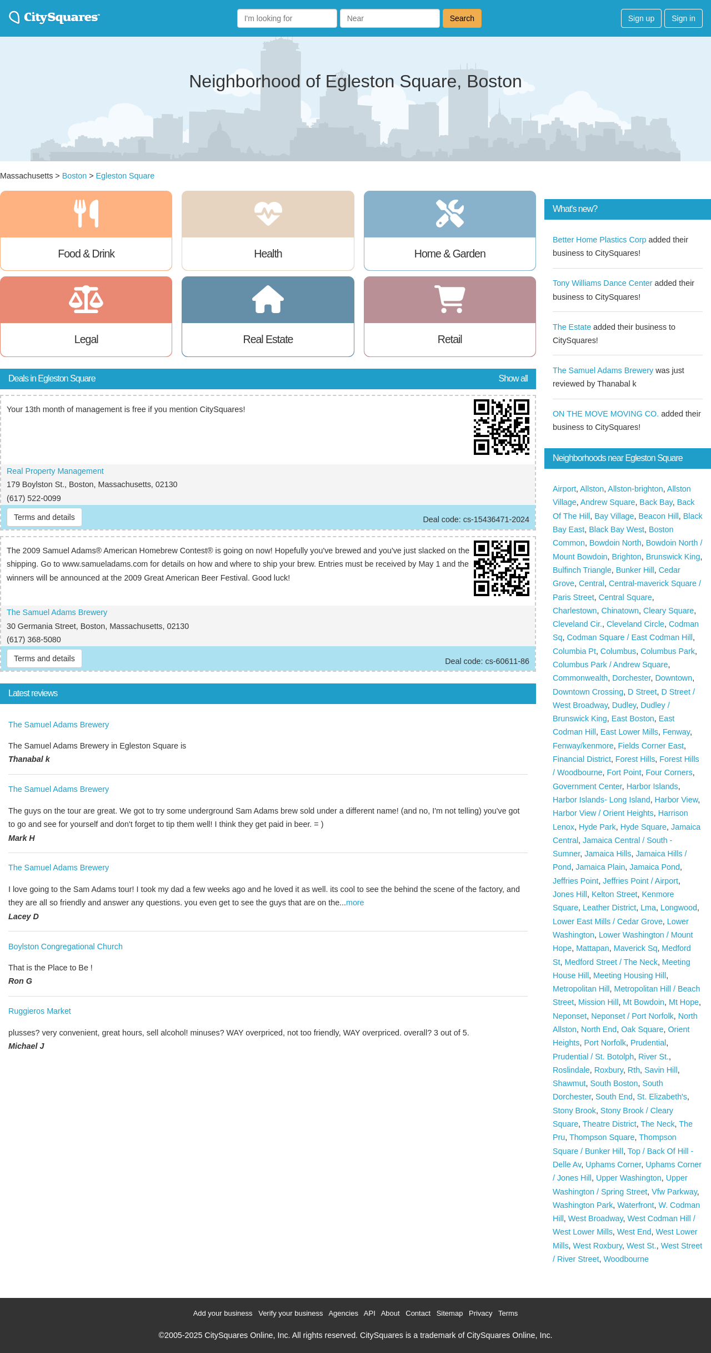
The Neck (657, 1123)
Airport (564, 488)
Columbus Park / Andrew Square (610, 664)
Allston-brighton (635, 488)
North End (599, 1029)
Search (462, 18)
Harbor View (676, 799)
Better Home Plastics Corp (599, 239)
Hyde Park (597, 826)
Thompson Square (602, 1137)
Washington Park (583, 1205)
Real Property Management (55, 471)
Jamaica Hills (607, 853)
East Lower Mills (629, 731)
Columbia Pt (574, 651)
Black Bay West (616, 529)
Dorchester (631, 677)
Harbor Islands (652, 786)
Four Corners (668, 772)
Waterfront (635, 1205)
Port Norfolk (604, 1042)
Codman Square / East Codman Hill (629, 637)
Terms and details (44, 517)
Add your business (223, 1313)
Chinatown (620, 610)
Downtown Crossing (588, 691)
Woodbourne (626, 1259)
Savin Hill (661, 1069)
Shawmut (569, 1083)
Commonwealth (580, 677)
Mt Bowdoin (643, 1002)
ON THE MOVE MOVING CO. (606, 413)
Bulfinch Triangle (582, 570)
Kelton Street (615, 894)
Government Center (587, 786)
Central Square (625, 597)
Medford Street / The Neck (610, 962)
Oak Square (642, 1029)
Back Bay (655, 502)
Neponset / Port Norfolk (632, 1016)
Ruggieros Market (39, 1011)
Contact (417, 1313)
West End (634, 1231)
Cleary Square (668, 610)
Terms (508, 1313)
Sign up (641, 18)
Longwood (678, 907)
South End (614, 1096)
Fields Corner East (651, 745)
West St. (642, 1245)
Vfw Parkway (674, 1191)
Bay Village (614, 516)
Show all (513, 378)
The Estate (572, 327)
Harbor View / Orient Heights (603, 813)
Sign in (683, 18)
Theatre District (610, 1123)
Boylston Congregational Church (65, 946)
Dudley (624, 705)
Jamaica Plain (600, 867)
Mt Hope (684, 1002)
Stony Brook (574, 1110)
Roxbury (608, 1069)
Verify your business (290, 1313)
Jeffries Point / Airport (640, 880)
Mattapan (592, 948)
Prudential (648, 1042)
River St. (653, 1056)
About (390, 1313)
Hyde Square (643, 826)
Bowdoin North (615, 542)
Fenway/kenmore (583, 745)
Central (591, 583)
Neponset (570, 1016)
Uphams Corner (613, 1164)
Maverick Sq (636, 948)
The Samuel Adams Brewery (57, 612)
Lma (648, 907)
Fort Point (624, 772)
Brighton (627, 556)
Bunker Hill (635, 570)
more (355, 902)
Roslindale (571, 1069)
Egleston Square (125, 175)
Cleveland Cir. (577, 623)
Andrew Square (607, 502)
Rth (634, 1069)
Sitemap (450, 1313)
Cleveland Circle (635, 623)
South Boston (614, 1083)
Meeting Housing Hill (629, 975)
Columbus (618, 651)
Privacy (481, 1313)
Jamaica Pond (654, 867)
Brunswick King (673, 556)
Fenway (676, 731)
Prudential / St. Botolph (593, 1056)
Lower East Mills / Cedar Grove (608, 921)
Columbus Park (667, 651)
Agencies (343, 1313)
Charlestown (575, 610)
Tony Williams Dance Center (603, 283)
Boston (74, 175)
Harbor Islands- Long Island (601, 799)
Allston (592, 488)
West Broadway (595, 1218)
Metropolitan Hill (581, 988)
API (369, 1313)
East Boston (633, 718)
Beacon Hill (658, 516)
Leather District (609, 907)
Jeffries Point (575, 880)
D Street (642, 691)
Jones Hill (570, 894)
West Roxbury (597, 1245)
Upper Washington (629, 1177)
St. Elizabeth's (662, 1096)
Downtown (673, 677)
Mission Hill (598, 1002)
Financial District (582, 759)
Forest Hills (635, 759)
